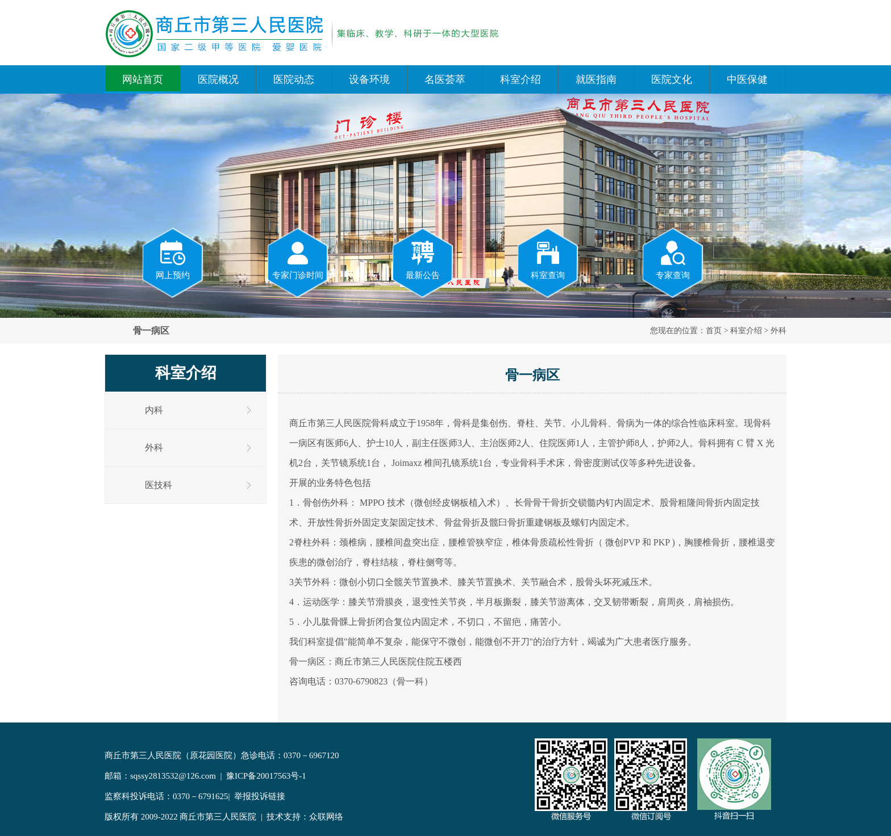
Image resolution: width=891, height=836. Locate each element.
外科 (778, 330)
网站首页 (142, 79)
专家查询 (673, 260)
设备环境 (369, 79)
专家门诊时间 (298, 260)
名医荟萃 (444, 79)
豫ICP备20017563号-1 (266, 775)
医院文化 (671, 79)
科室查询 (548, 260)
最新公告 (423, 260)
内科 (154, 410)
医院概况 (218, 79)
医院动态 (293, 79)
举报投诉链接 (259, 796)
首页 (714, 330)
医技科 (158, 485)
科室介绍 (520, 79)
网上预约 (173, 260)
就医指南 (596, 79)
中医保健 (747, 79)
